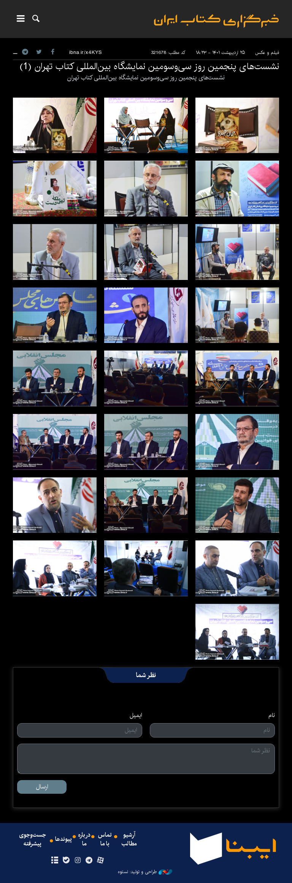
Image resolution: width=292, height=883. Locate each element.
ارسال (42, 787)
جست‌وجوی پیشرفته (32, 840)
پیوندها (63, 839)
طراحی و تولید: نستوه (145, 872)
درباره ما (84, 840)
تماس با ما (105, 840)
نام (271, 715)
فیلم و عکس (267, 52)
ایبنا (216, 21)
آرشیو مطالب (129, 840)
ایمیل (136, 715)
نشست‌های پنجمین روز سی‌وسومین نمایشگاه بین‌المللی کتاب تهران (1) (149, 66)
